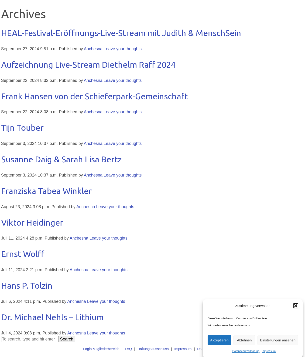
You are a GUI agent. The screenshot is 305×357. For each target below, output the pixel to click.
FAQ (128, 349)
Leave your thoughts (123, 49)
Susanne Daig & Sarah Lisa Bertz (61, 159)
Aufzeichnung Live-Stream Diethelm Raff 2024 (88, 64)
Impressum (269, 353)
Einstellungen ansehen (277, 342)
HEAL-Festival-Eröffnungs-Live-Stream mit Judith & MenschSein (121, 33)
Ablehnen (244, 342)
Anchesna (93, 49)
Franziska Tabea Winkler (46, 191)
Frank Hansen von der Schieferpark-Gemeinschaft (94, 96)
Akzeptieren (219, 342)
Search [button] (66, 339)
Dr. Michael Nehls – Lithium (52, 317)
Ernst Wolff (22, 254)
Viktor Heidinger (32, 222)
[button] (295, 308)
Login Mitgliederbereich (101, 349)
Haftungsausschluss (153, 349)
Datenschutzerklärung (246, 353)
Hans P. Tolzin (26, 285)
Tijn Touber (22, 127)
